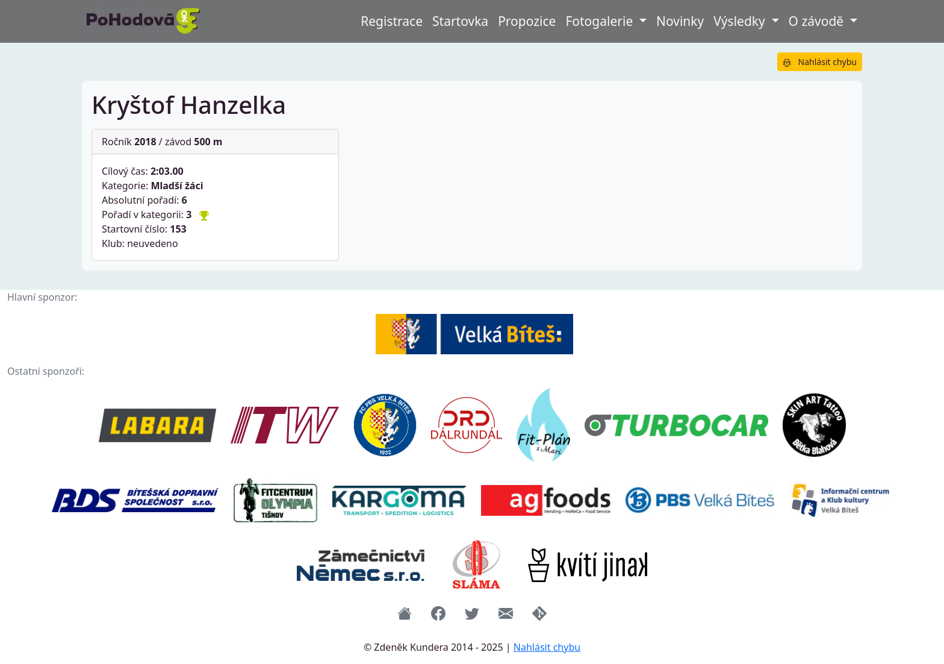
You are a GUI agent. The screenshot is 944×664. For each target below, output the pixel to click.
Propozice (527, 21)
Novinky (680, 21)
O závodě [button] (818, 21)
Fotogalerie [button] (600, 21)
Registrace (392, 21)
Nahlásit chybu (820, 61)
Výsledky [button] (740, 21)
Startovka (460, 21)
